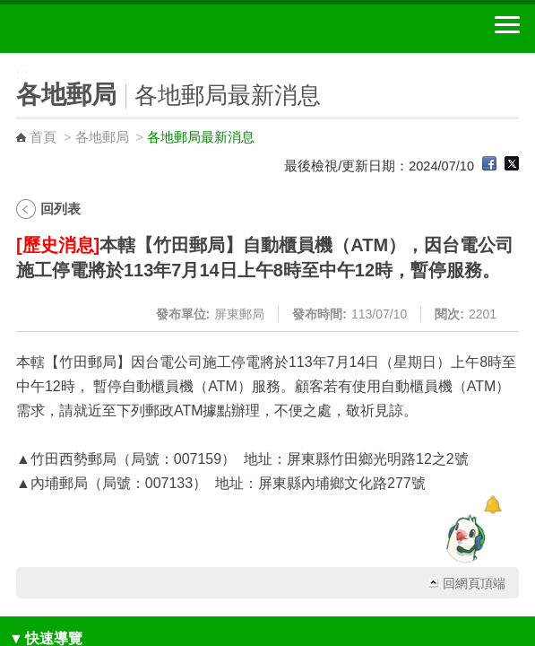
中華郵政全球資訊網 (112, 29)
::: (6, 60)
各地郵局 (102, 137)
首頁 (43, 137)
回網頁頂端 (474, 583)
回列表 (60, 208)
